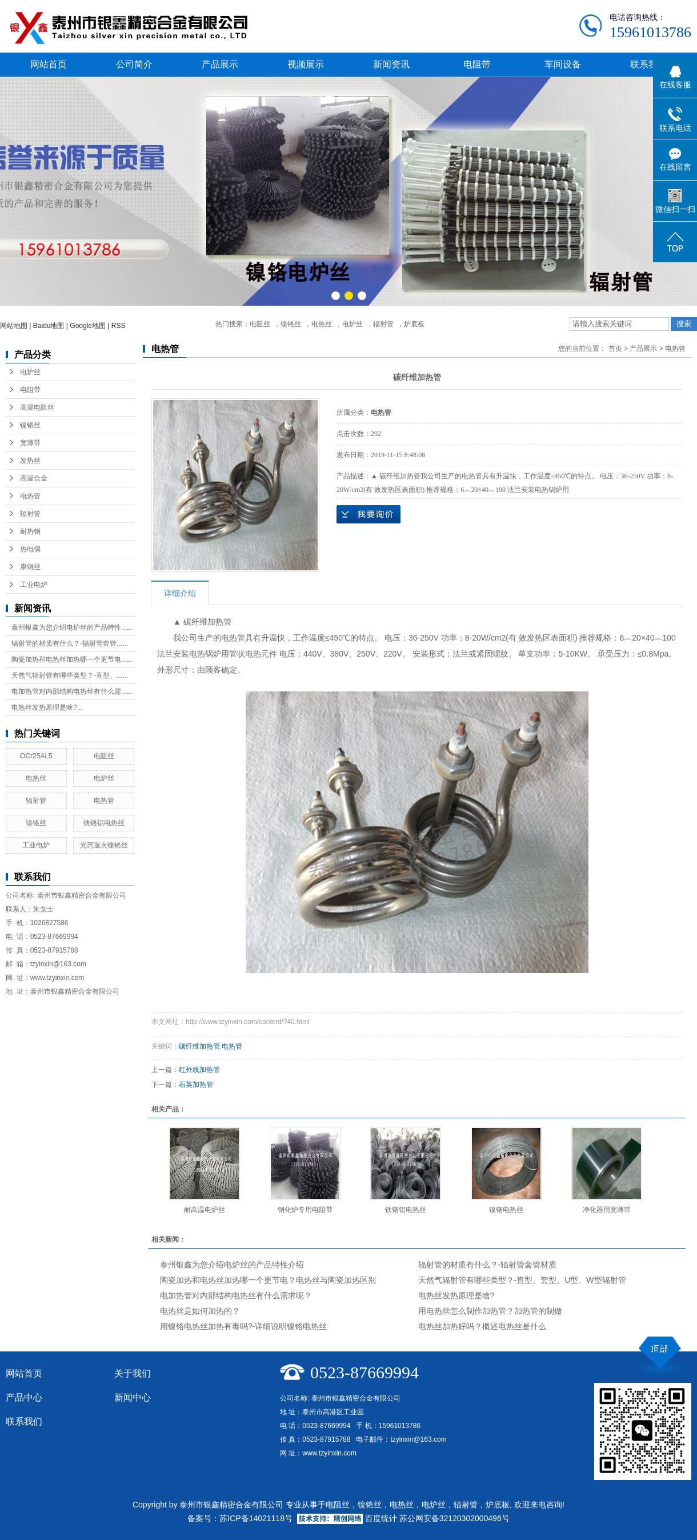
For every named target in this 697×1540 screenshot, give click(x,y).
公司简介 (134, 64)
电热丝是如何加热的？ (200, 1310)
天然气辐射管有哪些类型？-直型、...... (69, 675)
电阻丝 (260, 324)
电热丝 (321, 324)
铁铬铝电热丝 (104, 823)
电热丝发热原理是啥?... (47, 707)
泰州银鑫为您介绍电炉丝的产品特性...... (72, 627)
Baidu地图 (49, 326)
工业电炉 (33, 585)
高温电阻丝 (37, 407)
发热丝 (30, 461)
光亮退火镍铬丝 (104, 845)
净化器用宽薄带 (607, 1210)
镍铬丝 (291, 324)
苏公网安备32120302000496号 (454, 1518)
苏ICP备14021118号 (256, 1518)
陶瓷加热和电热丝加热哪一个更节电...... (72, 659)
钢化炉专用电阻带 (305, 1210)
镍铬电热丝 (506, 1210)
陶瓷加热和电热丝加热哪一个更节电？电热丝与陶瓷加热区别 (268, 1280)
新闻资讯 (391, 64)
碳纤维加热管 (199, 1046)
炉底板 (414, 324)
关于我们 (132, 1373)
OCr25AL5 (36, 756)
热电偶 (30, 549)
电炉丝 (352, 324)
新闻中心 (132, 1397)
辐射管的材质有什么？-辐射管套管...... (69, 643)
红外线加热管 (199, 1070)
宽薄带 (30, 443)
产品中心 (24, 1397)
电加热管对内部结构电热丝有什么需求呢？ (236, 1295)
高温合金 (33, 478)
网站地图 (13, 326)
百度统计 (381, 1518)
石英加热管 (196, 1085)
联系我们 (648, 64)
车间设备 (562, 64)
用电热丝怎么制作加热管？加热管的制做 (490, 1310)
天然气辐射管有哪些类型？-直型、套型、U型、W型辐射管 (522, 1280)
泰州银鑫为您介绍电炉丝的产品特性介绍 (232, 1264)
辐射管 (383, 324)
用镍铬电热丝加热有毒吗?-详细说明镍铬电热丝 (243, 1326)
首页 (615, 349)
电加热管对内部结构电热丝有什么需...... (72, 691)
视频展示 (305, 64)
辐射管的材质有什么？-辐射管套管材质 (487, 1264)
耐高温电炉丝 (204, 1210)
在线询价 (368, 514)
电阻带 (477, 64)
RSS (118, 326)
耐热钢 (30, 531)
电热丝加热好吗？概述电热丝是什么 (482, 1326)
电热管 (30, 496)
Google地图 (88, 326)
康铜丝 (30, 567)
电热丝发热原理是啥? (456, 1295)
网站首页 (48, 64)
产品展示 (220, 64)
